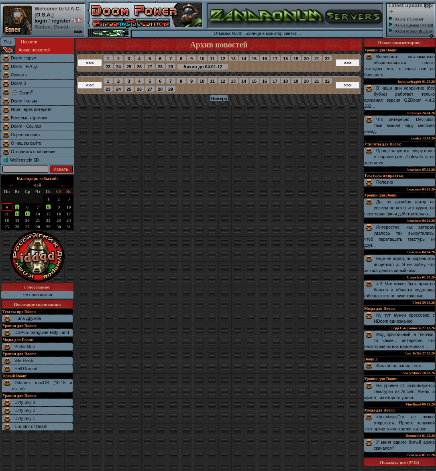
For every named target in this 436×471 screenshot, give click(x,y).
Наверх (218, 98)
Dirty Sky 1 (24, 418)
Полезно (384, 182)
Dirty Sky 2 (24, 410)
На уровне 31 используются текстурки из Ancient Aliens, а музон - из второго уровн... (399, 391)
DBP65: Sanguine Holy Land (41, 332)
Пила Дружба (27, 318)
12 (17, 213)
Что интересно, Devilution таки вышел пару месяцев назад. (399, 125)
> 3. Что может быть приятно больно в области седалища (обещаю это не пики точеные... (399, 289)
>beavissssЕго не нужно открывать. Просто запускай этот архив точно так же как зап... (399, 422)
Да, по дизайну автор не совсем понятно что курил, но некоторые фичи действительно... (399, 207)
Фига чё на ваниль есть (399, 365)
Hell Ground (25, 368)
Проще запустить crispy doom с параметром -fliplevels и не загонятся (399, 156)
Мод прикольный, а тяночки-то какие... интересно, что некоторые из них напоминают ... (399, 340)
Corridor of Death (30, 426)
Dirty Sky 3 (24, 402)
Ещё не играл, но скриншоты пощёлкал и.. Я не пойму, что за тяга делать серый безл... (399, 264)
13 (27, 213)
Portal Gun (24, 346)
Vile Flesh (23, 360)
